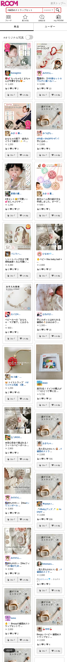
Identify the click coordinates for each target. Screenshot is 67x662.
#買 (21, 385)
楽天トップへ (58, 3)
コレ (12, 95)
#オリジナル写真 (17, 383)
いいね (25, 95)
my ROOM (58, 18)
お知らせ (42, 18)
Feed (8, 18)
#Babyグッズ (45, 509)
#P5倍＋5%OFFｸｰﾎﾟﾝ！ (48, 138)
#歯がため (14, 566)
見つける (25, 18)
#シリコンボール (17, 504)
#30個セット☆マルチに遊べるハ (49, 79)
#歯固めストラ (49, 450)
